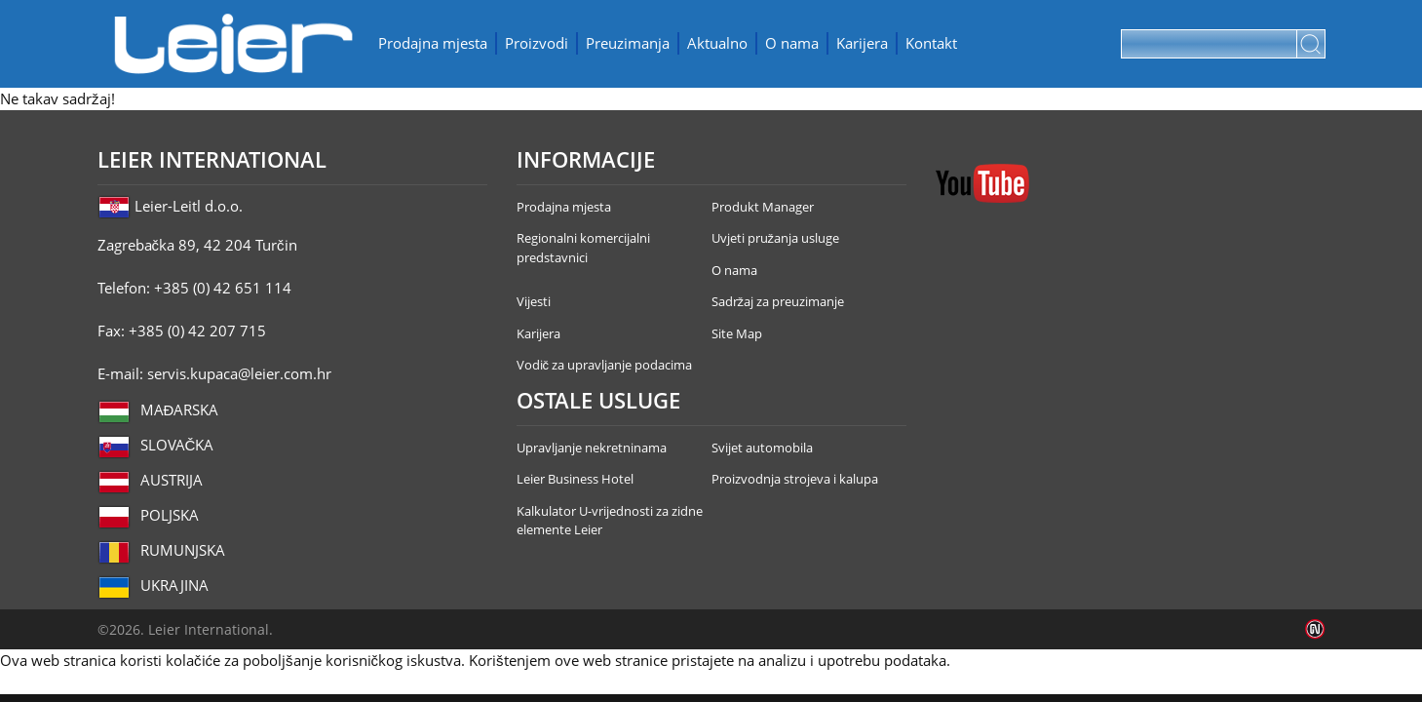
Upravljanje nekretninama (592, 447)
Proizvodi (536, 43)
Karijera (862, 43)
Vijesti (534, 301)
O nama (792, 43)
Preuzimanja (628, 43)
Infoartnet (1315, 629)
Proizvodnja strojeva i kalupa (794, 479)
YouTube (982, 183)
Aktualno (717, 43)
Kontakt (931, 43)
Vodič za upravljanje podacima (605, 364)
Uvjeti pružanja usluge (775, 238)
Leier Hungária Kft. (233, 44)
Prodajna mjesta (432, 43)
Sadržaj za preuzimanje (778, 301)
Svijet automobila (762, 447)
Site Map (736, 333)
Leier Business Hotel (575, 479)
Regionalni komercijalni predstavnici (583, 247)
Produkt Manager (762, 206)
